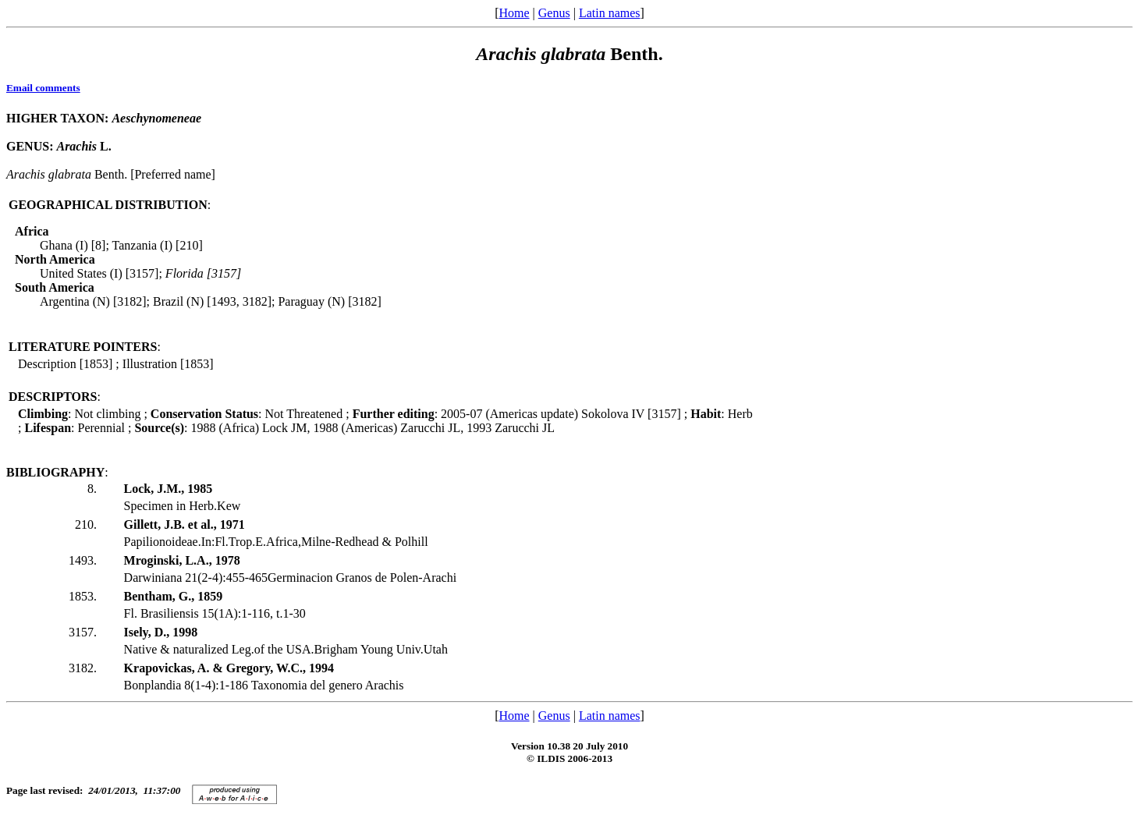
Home (514, 12)
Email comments (43, 88)
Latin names (609, 12)
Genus (554, 12)
